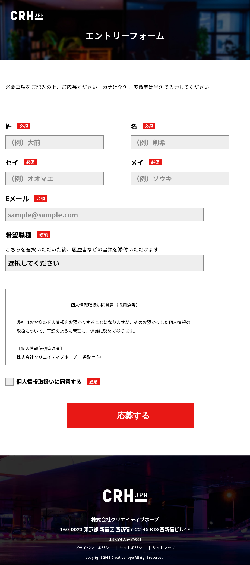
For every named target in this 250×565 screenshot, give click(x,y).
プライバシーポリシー (94, 547)
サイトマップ (163, 547)
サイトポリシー (132, 547)
